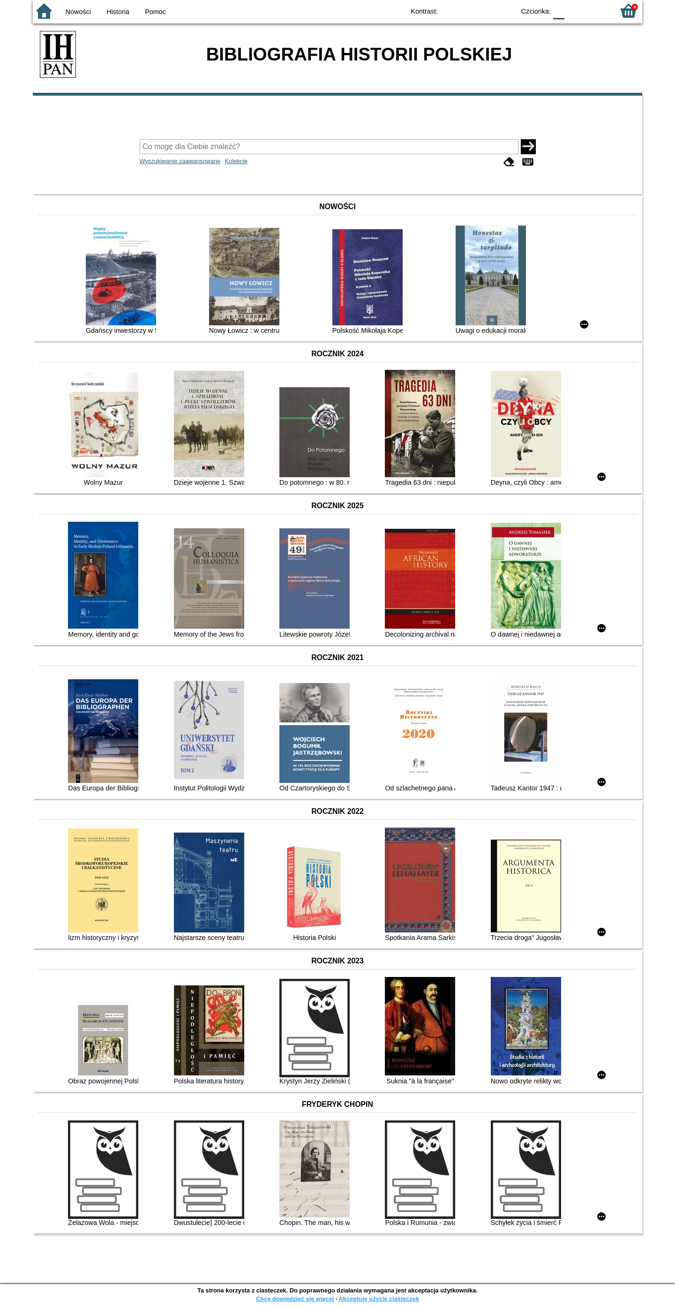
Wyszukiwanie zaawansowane (180, 161)
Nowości (78, 11)
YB (486, 11)
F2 (596, 11)
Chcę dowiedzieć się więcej (295, 1298)
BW (467, 11)
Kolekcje (236, 161)
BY (505, 11)
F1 (574, 11)
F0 (558, 11)
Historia (117, 11)
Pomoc (155, 11)
